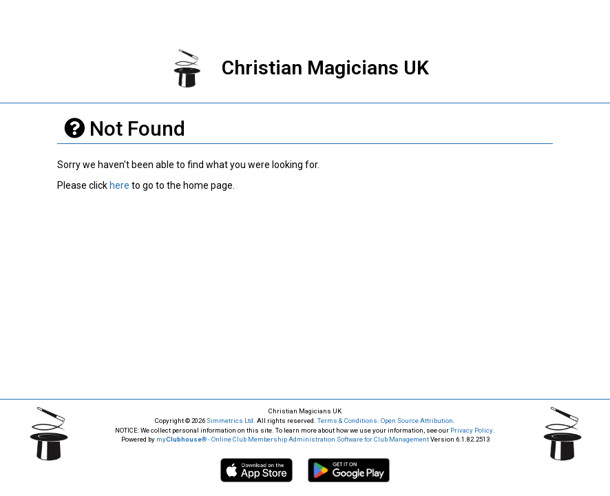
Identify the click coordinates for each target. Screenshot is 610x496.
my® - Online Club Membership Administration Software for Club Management (292, 439)
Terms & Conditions (347, 420)
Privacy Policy (471, 430)
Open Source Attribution (417, 420)
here (119, 185)
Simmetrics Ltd (230, 420)
